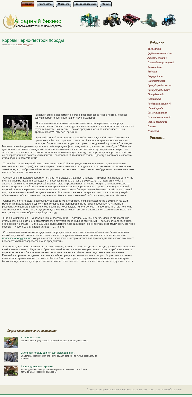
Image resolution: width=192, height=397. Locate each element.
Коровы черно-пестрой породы (33, 40)
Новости (152, 71)
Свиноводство (155, 108)
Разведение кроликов (159, 103)
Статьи (151, 126)
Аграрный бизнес (37, 21)
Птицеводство (155, 94)
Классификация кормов (160, 62)
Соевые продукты (157, 121)
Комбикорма (154, 67)
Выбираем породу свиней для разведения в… (48, 352)
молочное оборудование (16, 238)
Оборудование (155, 76)
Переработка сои (156, 80)
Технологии (153, 131)
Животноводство (25, 45)
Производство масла (159, 85)
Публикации (154, 99)
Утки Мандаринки (31, 337)
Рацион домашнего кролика (37, 366)
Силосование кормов (158, 117)
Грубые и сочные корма (159, 53)
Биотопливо (154, 48)
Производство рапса (158, 90)
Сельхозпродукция (157, 112)
